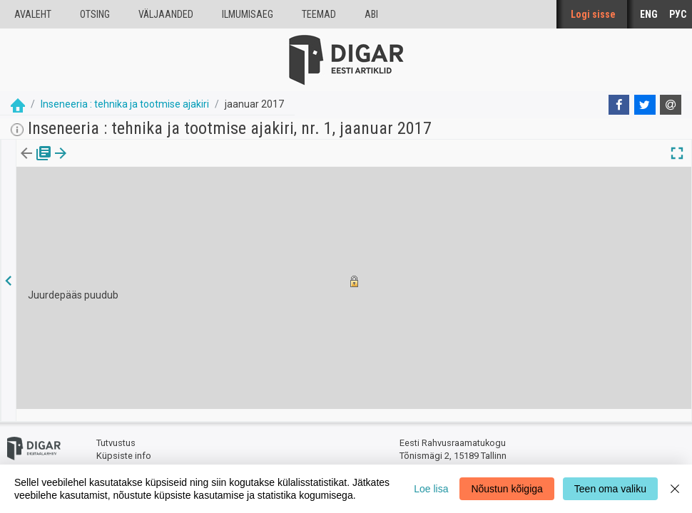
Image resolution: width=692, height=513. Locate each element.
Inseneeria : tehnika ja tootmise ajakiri (125, 104)
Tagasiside (118, 456)
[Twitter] (645, 105)
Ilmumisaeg (247, 14)
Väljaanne (36, 163)
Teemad (319, 14)
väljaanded (165, 14)
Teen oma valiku (610, 488)
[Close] (674, 489)
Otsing (95, 14)
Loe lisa (431, 488)
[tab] (36, 163)
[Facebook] (619, 105)
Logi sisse (593, 14)
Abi (371, 14)
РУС (677, 14)
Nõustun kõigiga (506, 488)
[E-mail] (670, 105)
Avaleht (32, 14)
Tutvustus (116, 431)
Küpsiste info (123, 443)
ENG (649, 14)
